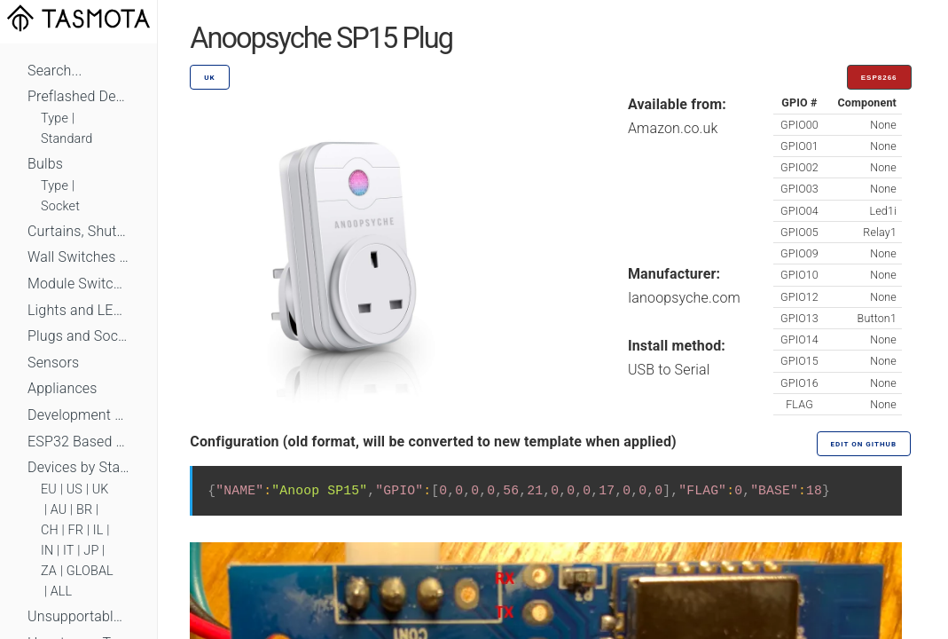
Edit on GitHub (864, 444)
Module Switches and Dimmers (78, 283)
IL (98, 530)
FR (76, 530)
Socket (60, 206)
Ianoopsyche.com (684, 297)
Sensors (53, 362)
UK (100, 489)
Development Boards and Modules (78, 414)
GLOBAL (90, 571)
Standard (66, 138)
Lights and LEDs (78, 310)
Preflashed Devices (78, 96)
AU (59, 509)
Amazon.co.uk (673, 128)
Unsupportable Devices (78, 616)
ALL (62, 591)
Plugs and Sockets (78, 335)
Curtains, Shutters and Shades (78, 231)
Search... (54, 70)
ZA (49, 571)
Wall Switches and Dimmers (78, 256)
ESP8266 (879, 78)
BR (84, 509)
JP (90, 550)
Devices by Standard (78, 467)
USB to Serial (669, 369)
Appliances (62, 388)
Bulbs (45, 163)
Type (54, 118)
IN (47, 550)
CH (50, 530)
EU (49, 489)
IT (68, 550)
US (74, 489)
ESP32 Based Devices (78, 441)
